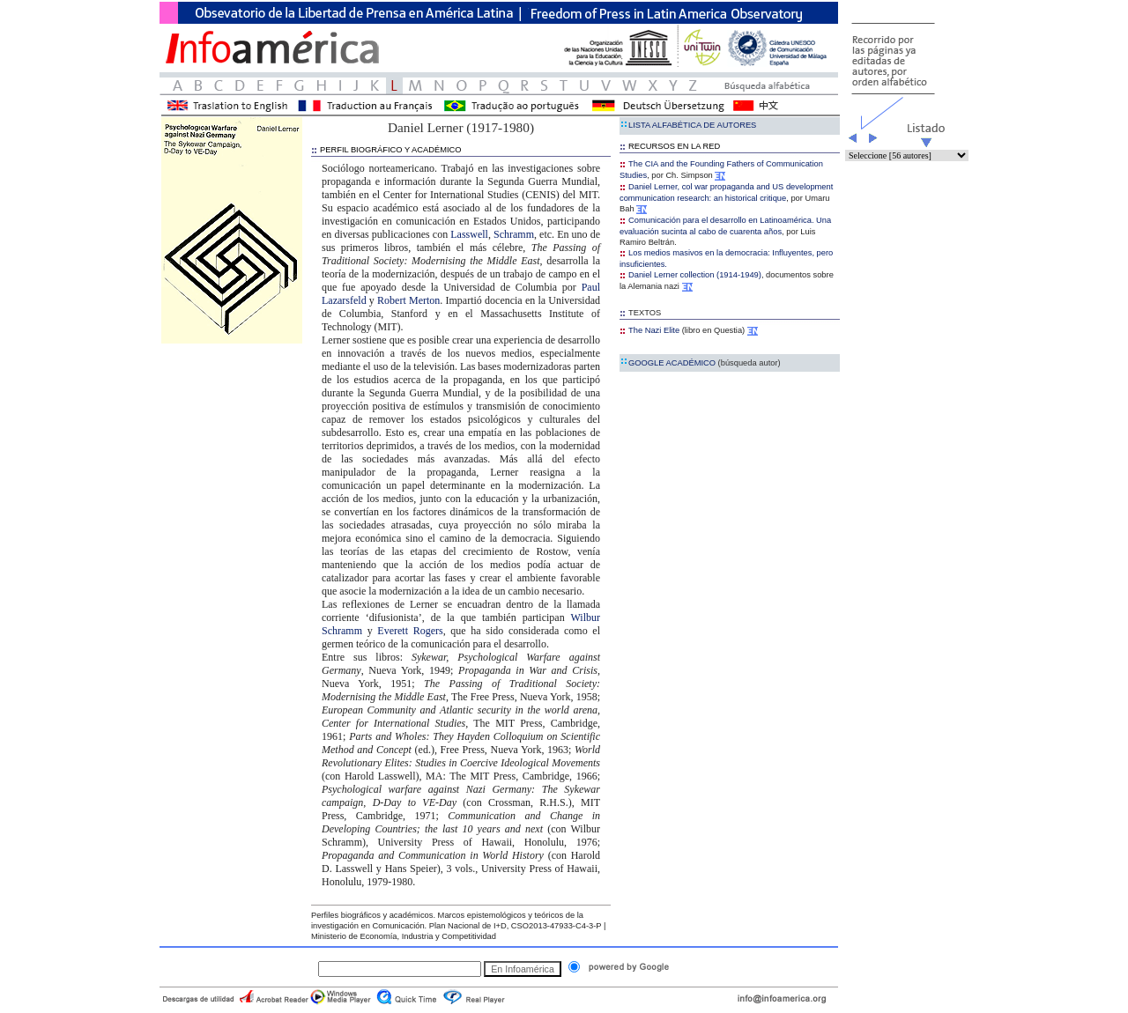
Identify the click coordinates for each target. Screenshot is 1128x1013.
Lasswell (469, 234)
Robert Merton (408, 300)
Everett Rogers (409, 631)
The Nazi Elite (653, 330)
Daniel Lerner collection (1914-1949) (690, 274)
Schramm (514, 234)
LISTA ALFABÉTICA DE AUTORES (688, 125)
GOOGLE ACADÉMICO (700, 363)
